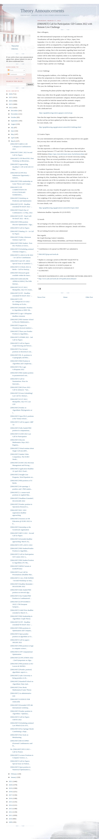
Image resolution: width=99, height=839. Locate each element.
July (12, 127)
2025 (11, 97)
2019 (11, 788)
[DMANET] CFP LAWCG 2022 (21, 545)
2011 (11, 815)
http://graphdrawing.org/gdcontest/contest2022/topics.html (59, 208)
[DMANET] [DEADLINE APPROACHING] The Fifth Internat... (21, 281)
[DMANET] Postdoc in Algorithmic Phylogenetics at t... (21, 410)
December (14, 111)
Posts (10, 70)
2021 (11, 781)
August (13, 124)
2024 (11, 101)
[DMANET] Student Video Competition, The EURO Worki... (19, 456)
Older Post (89, 297)
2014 (11, 805)
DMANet (14, 49)
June (12, 131)
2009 (11, 822)
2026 (11, 94)
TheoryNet (15, 46)
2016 (11, 798)
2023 (11, 104)
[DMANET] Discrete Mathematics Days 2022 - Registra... (20, 442)
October (14, 117)
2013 (11, 809)
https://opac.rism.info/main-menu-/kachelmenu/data (66, 154)
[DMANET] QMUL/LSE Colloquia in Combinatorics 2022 (20, 146)
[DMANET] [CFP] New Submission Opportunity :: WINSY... (20, 175)
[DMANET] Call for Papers (19, 228)
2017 (11, 795)
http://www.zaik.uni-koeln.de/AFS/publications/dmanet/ (58, 279)
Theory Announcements (42, 10)
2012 (11, 812)
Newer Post (41, 297)
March (13, 141)
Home (65, 297)
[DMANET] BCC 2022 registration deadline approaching (18, 512)
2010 (11, 819)
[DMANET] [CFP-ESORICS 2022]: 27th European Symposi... (20, 604)
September (15, 121)
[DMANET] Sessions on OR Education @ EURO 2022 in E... (21, 521)
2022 (11, 108)
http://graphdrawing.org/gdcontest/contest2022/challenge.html (60, 127)
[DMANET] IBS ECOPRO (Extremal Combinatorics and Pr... (21, 743)
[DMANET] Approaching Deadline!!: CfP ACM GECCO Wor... (21, 166)
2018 (11, 792)
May (12, 134)
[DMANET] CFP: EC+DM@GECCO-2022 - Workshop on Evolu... (20, 301)
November (14, 114)
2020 (11, 785)
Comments (12, 74)
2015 (11, 802)
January (14, 777)
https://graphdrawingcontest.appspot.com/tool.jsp (55, 113)
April (13, 138)
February (14, 774)
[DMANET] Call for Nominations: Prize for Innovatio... (19, 381)
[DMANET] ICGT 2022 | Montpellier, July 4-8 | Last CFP (20, 401)
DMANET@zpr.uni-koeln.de (48, 254)
